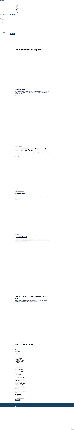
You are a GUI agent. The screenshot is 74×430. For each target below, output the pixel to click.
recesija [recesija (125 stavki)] (24, 388)
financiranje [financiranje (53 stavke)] (22, 377)
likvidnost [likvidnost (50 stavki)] (18, 383)
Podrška (17, 12)
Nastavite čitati (17, 156)
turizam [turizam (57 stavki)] (21, 391)
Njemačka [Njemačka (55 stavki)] (17, 384)
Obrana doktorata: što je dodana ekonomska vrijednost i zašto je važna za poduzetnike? (32, 149)
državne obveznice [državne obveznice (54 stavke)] (17, 374)
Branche (25, 403)
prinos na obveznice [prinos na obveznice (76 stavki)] (19, 387)
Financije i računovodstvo (20, 357)
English (17, 11)
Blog (16, 7)
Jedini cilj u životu (18, 359)
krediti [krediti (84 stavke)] (16, 383)
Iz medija (17, 9)
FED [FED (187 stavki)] (16, 377)
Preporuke (17, 8)
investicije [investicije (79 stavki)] (20, 380)
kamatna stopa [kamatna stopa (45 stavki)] (18, 382)
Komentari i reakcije (23, 146)
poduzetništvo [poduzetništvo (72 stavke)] (19, 385)
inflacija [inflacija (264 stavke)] (17, 380)
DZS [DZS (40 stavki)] (20, 374)
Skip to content (2, 0)
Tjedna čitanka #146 (21, 193)
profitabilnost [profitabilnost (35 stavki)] (18, 388)
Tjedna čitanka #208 (21, 89)
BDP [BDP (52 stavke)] (22, 371)
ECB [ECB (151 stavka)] (22, 374)
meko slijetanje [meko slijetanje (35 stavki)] (21, 383)
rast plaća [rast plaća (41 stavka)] (21, 388)
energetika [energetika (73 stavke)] (16, 375)
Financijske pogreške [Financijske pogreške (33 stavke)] (19, 377)
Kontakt (17, 10)
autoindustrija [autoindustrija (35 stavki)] (16, 371)
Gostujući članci (18, 358)
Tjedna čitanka (23, 191)
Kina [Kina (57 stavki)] (21, 382)
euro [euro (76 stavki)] (21, 375)
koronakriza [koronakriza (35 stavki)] (23, 382)
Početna (17, 4)
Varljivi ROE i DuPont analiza (24, 344)
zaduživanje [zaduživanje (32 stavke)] (16, 392)
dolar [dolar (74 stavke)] (24, 372)
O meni (17, 6)
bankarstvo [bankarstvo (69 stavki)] (19, 371)
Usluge (17, 5)
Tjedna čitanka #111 (21, 237)
